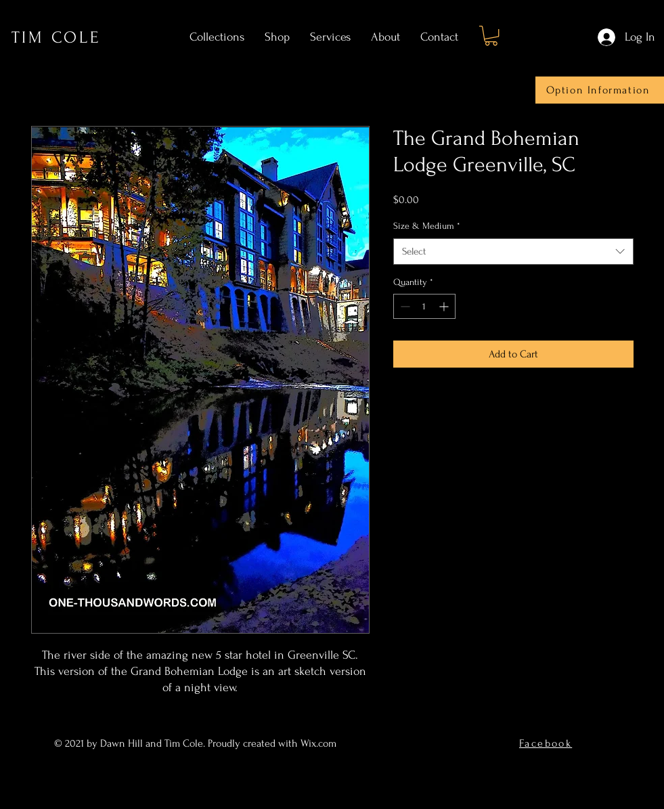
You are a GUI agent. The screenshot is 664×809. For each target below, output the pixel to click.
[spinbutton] (424, 306)
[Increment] (445, 306)
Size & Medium (426, 226)
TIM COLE (56, 37)
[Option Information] (599, 90)
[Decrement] (403, 306)
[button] (491, 35)
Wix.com (320, 743)
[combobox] (513, 251)
